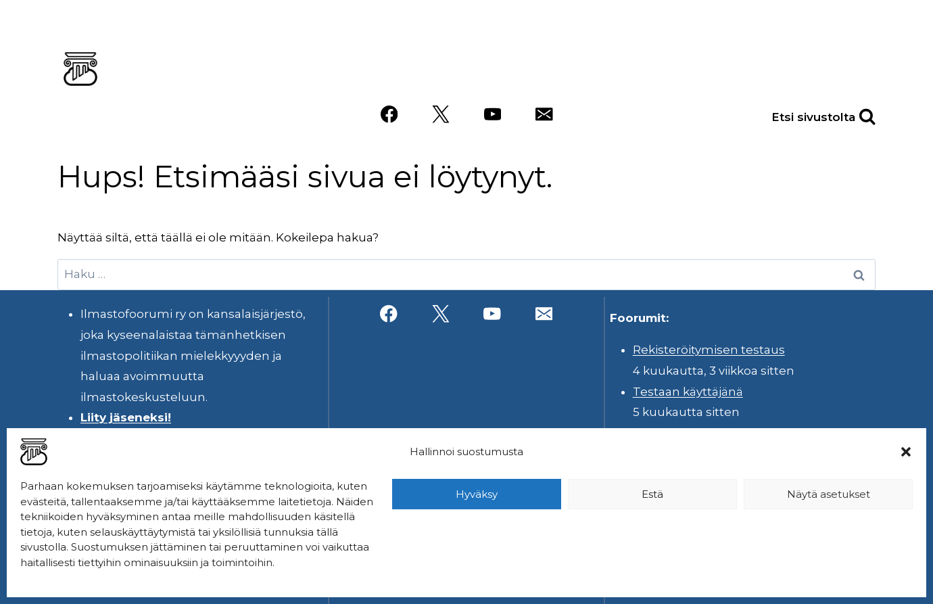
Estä (652, 494)
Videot (844, 65)
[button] (906, 452)
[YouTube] (492, 114)
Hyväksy (477, 494)
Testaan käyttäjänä (688, 391)
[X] (440, 114)
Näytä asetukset (828, 494)
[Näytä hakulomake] (852, 114)
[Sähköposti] (544, 114)
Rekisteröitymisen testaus (709, 349)
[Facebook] (389, 114)
